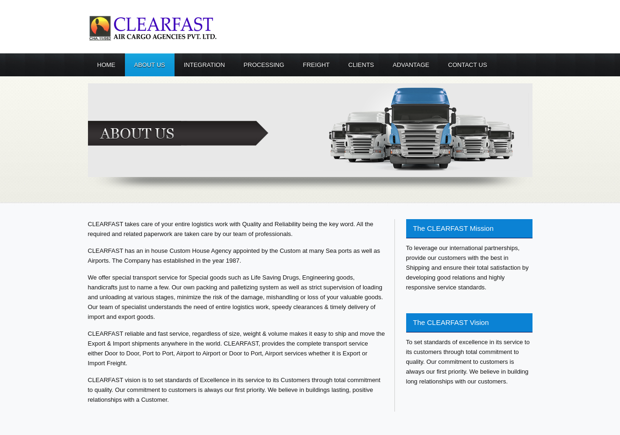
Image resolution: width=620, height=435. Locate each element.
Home (106, 64)
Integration (204, 64)
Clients (361, 64)
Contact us (467, 64)
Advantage (411, 64)
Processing (264, 64)
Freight (316, 64)
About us (149, 64)
